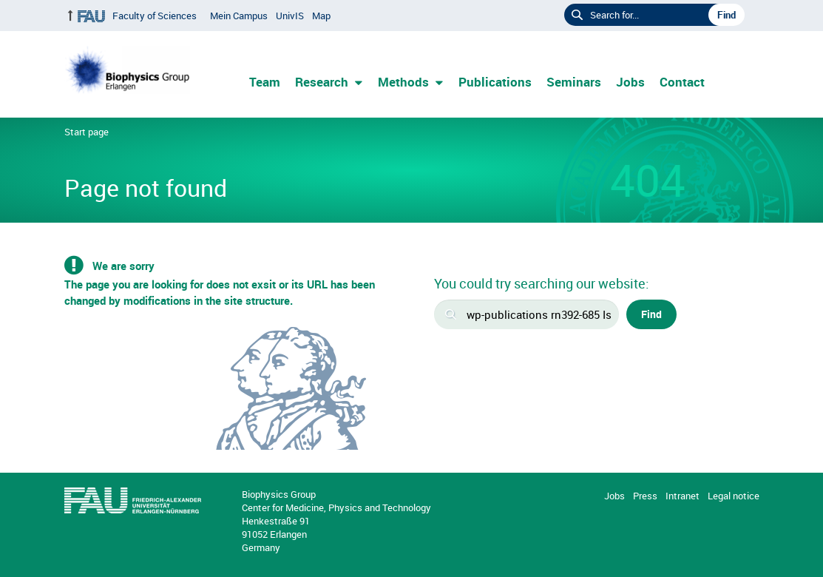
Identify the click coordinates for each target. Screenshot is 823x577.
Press (645, 495)
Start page (86, 131)
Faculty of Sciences (154, 15)
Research (321, 81)
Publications (495, 81)
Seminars (573, 81)
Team (264, 81)
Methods (403, 81)
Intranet (682, 495)
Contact (682, 81)
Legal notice (733, 495)
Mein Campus (239, 15)
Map (321, 15)
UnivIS (290, 15)
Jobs (630, 81)
